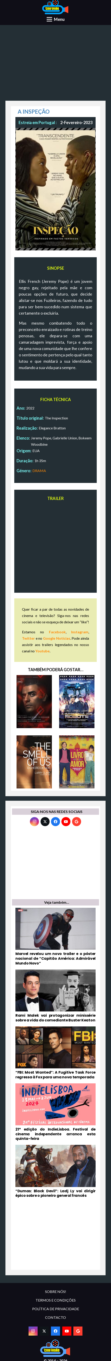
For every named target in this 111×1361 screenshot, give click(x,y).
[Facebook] (55, 821)
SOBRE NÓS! (55, 1291)
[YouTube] (65, 821)
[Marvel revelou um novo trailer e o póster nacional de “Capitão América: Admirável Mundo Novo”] (55, 937)
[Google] (76, 821)
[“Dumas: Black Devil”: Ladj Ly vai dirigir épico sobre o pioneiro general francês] (55, 1171)
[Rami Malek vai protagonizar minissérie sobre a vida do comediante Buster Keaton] (55, 996)
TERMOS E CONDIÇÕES (56, 1300)
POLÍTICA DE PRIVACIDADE (55, 1309)
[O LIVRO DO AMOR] (76, 761)
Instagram (79, 632)
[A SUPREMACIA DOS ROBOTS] (76, 701)
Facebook (57, 632)
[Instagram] (34, 821)
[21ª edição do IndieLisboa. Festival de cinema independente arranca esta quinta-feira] (55, 1112)
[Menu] (56, 19)
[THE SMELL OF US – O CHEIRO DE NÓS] (34, 761)
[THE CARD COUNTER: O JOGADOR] (34, 701)
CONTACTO (55, 1317)
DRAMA (39, 470)
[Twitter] (45, 821)
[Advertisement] (55, 64)
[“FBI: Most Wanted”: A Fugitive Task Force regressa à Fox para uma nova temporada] (55, 1053)
